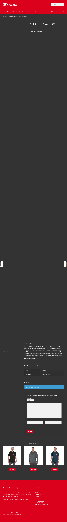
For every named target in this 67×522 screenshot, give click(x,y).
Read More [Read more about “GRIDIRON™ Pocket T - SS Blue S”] (55, 469)
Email (46, 420)
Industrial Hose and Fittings (9, 11)
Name (28, 420)
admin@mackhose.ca (43, 504)
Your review (30, 402)
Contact (37, 11)
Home (5, 16)
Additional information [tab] (8, 348)
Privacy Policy (6, 514)
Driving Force (30, 11)
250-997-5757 (41, 501)
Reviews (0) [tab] (5, 351)
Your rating (29, 398)
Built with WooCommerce (15, 514)
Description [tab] (5, 344)
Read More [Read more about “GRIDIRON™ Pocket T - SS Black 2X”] (12, 469)
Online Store (22, 11)
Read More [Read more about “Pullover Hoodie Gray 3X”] (33, 469)
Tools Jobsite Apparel (12, 16)
